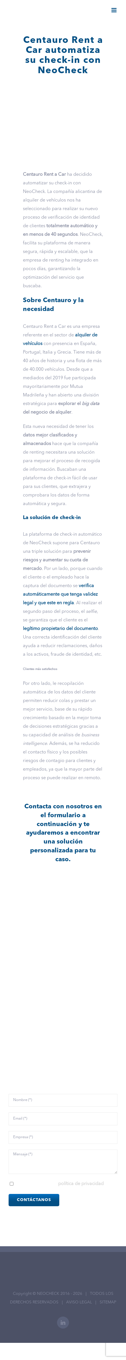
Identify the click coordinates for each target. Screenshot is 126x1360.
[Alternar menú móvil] (114, 10)
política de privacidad (81, 1184)
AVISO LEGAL (79, 1302)
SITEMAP (108, 1302)
